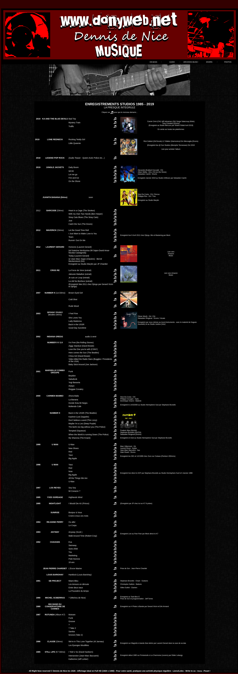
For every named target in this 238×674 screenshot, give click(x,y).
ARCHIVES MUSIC (190, 62)
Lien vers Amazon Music (171, 254)
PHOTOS (227, 62)
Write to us (190, 671)
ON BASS (153, 62)
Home (199, 671)
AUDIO (172, 62)
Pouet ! (207, 671)
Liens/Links (178, 671)
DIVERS (209, 62)
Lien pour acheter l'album (171, 145)
